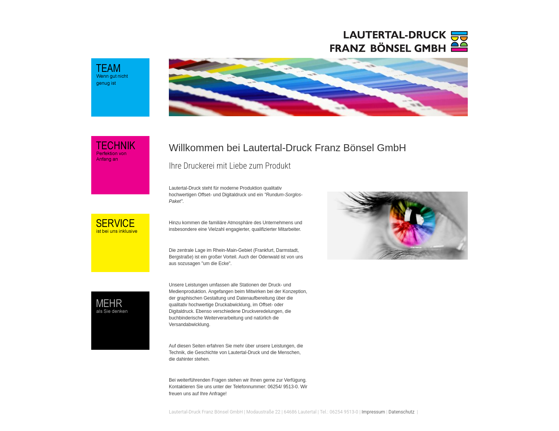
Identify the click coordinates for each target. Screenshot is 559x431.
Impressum (373, 412)
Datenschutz (402, 412)
